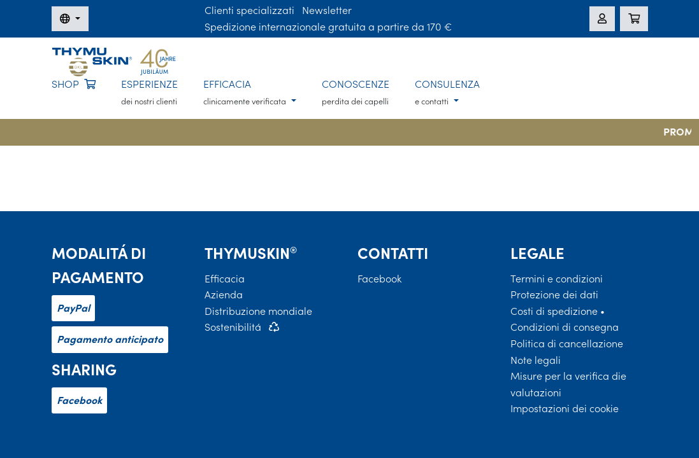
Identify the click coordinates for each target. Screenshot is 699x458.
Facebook (79, 400)
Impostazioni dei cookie (564, 408)
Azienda (224, 294)
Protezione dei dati (554, 294)
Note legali (535, 360)
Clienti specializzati (249, 10)
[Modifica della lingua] (70, 19)
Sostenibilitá (233, 327)
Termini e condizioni (556, 278)
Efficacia (225, 278)
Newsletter (327, 10)
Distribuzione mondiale (258, 311)
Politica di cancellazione (566, 343)
